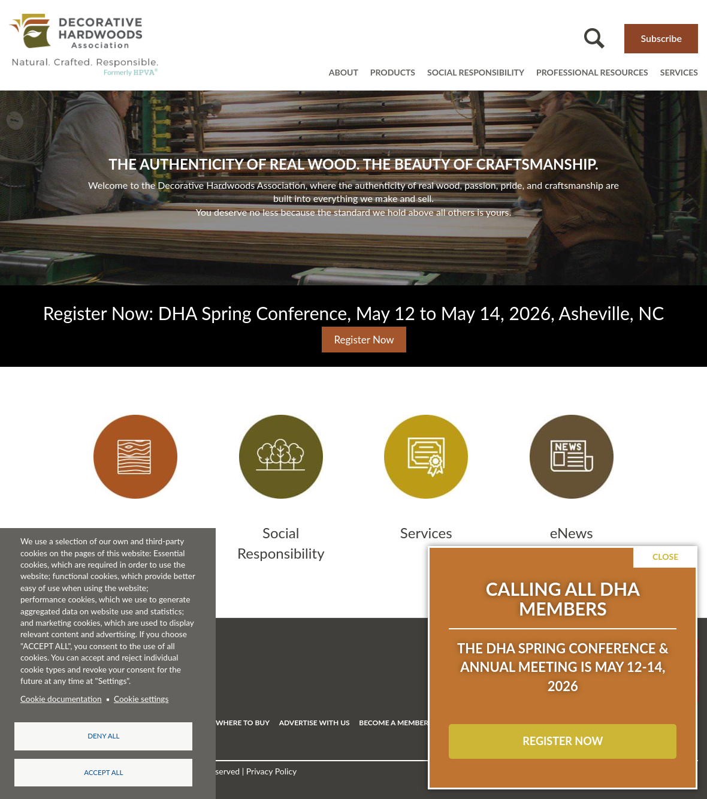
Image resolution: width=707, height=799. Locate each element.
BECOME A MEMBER (393, 722)
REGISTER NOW (562, 740)
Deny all (103, 734)
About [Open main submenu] (343, 72)
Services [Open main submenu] (679, 72)
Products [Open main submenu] (392, 72)
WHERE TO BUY (243, 722)
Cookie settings (141, 697)
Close (665, 556)
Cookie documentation (61, 697)
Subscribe (661, 38)
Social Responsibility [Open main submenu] (475, 72)
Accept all (103, 772)
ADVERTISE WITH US (314, 722)
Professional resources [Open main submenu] (592, 72)
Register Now (364, 339)
